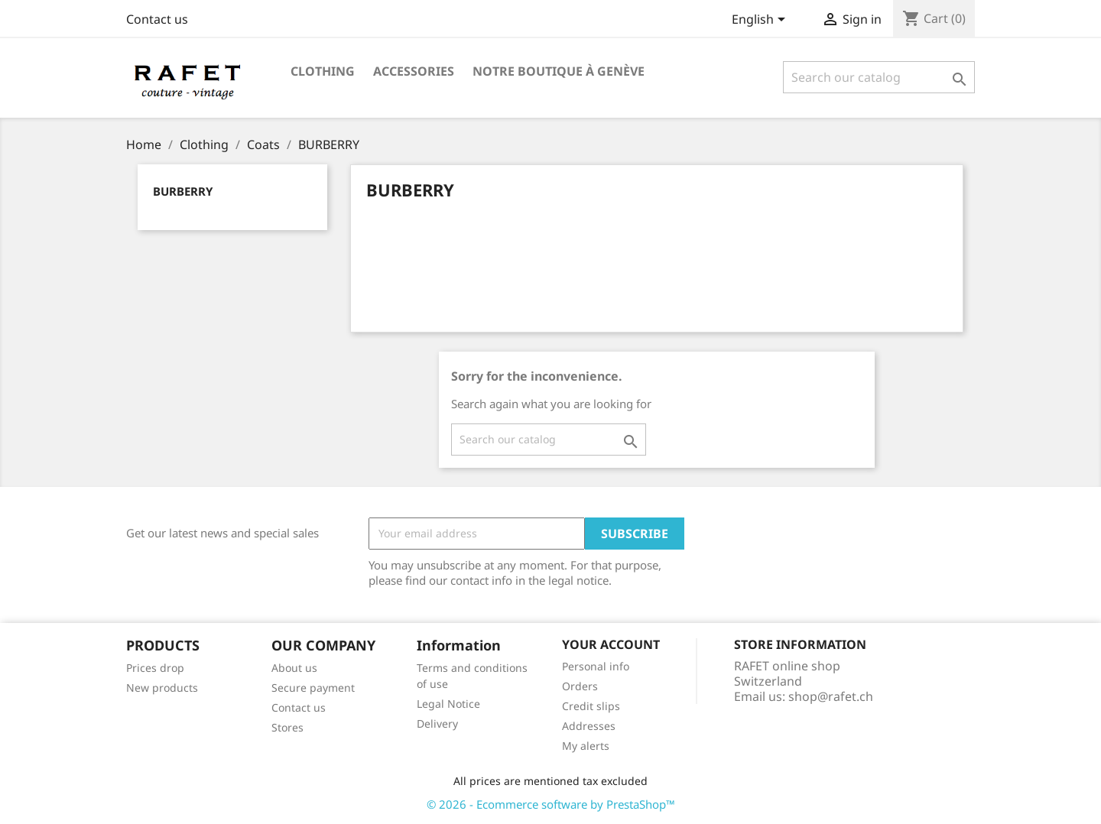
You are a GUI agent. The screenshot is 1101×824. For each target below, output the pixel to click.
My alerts (585, 745)
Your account (611, 644)
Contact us (157, 19)
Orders (580, 686)
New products (162, 687)
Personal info (595, 666)
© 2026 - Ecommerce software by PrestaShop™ (551, 804)
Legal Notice (448, 703)
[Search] (879, 77)
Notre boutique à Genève (559, 71)
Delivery (437, 723)
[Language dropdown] (761, 20)
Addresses (588, 726)
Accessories (413, 71)
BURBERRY (183, 191)
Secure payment (313, 687)
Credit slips (591, 706)
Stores (287, 727)
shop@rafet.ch (830, 696)
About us (294, 667)
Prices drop (155, 667)
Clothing (323, 71)
